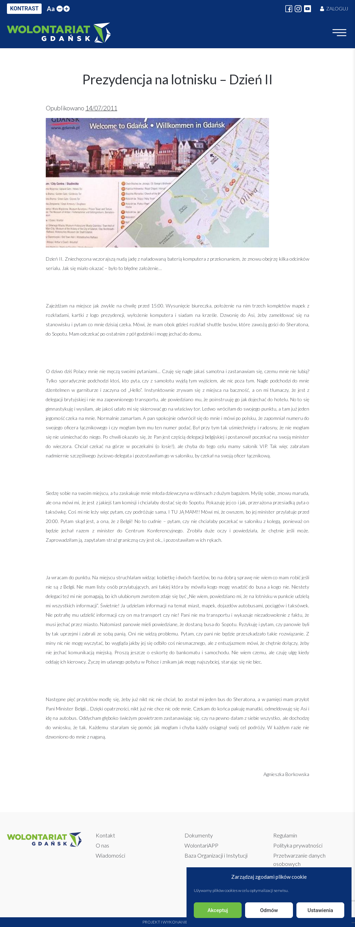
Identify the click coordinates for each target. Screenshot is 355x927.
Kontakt (105, 835)
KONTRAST (24, 8)
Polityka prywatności (297, 845)
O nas (102, 845)
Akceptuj (217, 910)
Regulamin (285, 835)
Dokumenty (198, 835)
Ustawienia (320, 910)
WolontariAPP (201, 845)
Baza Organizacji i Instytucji (216, 855)
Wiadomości (110, 855)
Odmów (269, 910)
